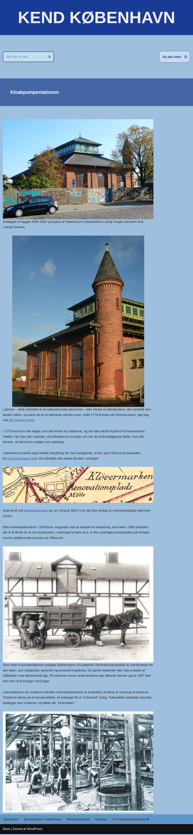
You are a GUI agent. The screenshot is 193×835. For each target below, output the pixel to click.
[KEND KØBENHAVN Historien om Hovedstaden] (96, 17)
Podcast (101, 820)
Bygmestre (11, 820)
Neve (6, 830)
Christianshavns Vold (23, 459)
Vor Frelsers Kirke (21, 420)
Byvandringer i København (43, 820)
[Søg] (24, 57)
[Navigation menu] (174, 57)
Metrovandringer (79, 820)
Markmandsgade (36, 511)
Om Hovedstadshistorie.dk (131, 820)
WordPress (35, 830)
